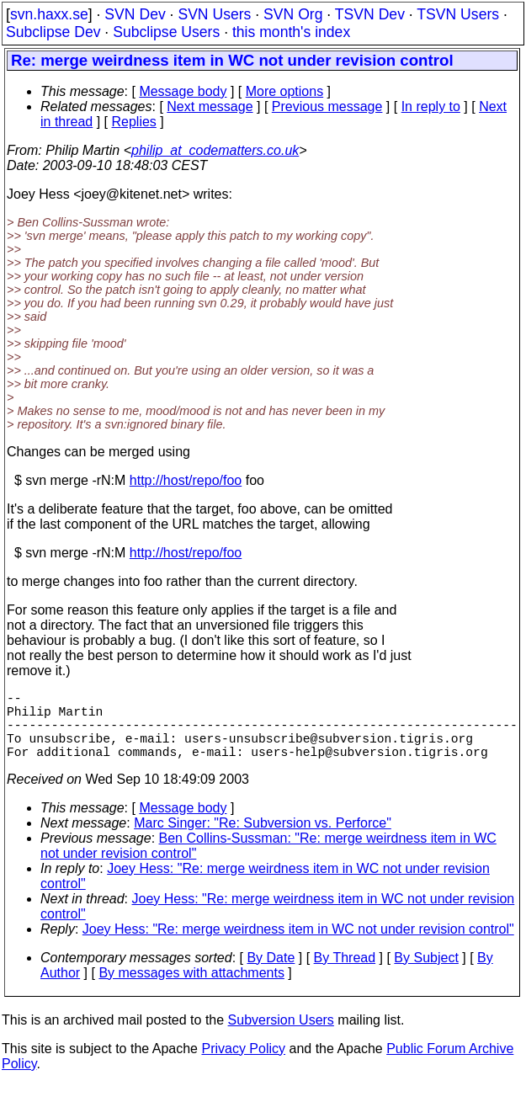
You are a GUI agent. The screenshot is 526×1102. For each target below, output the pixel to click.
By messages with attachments (191, 989)
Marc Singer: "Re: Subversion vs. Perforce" (262, 840)
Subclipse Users (166, 32)
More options (285, 91)
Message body (182, 91)
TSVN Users (458, 14)
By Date (271, 974)
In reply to (430, 106)
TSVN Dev (370, 14)
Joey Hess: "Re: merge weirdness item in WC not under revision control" (298, 946)
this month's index (291, 32)
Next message (209, 106)
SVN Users (214, 14)
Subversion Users (281, 1037)
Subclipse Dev (53, 32)
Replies (134, 121)
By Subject (426, 974)
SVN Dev (134, 14)
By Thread (345, 974)
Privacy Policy (243, 1065)
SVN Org (292, 14)
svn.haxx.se (49, 14)
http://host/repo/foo (186, 480)
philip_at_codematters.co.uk (215, 150)
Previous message (327, 106)
